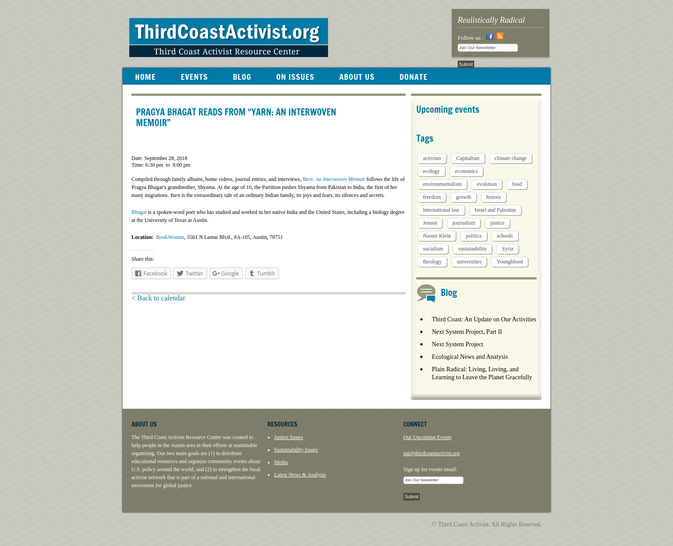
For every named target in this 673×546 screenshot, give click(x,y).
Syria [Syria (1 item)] (507, 249)
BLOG (242, 76)
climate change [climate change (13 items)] (511, 158)
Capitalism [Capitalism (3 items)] (468, 158)
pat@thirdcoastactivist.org (431, 453)
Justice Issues (288, 437)
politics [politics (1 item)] (473, 236)
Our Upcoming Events (427, 437)
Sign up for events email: (430, 469)
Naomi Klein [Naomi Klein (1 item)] (437, 236)
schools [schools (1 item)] (505, 236)
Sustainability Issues (296, 450)
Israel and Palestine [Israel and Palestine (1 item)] (495, 210)
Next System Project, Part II (467, 331)
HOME (145, 76)
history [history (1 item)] (493, 197)
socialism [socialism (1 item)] (433, 249)
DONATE (413, 76)
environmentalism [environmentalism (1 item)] (442, 184)
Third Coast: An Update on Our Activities (484, 319)
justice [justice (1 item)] (497, 223)
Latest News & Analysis (300, 475)
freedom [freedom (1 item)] (432, 197)
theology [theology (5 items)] (432, 262)
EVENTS (194, 76)
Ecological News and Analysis (470, 356)
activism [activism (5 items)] (432, 158)
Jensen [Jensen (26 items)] (430, 223)
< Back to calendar (158, 298)
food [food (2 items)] (517, 184)
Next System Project (457, 344)
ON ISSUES (295, 76)
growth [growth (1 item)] (463, 197)
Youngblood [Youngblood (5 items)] (510, 262)
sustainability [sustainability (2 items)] (472, 249)
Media (281, 462)
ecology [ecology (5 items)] (431, 171)
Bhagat (139, 212)
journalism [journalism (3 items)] (463, 223)
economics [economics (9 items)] (466, 171)
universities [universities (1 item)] (469, 262)
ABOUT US (356, 76)
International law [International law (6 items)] (441, 210)
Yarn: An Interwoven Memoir (334, 179)
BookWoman (170, 237)
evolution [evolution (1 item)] (487, 184)
